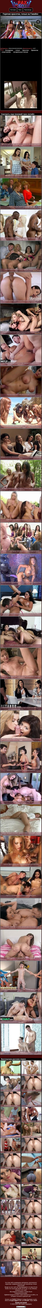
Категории (13, 9)
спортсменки (6, 52)
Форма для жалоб (21, 1302)
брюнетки (34, 50)
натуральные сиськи (20, 52)
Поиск (20, 9)
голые (17, 50)
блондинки (9, 50)
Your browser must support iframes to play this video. (21, 31)
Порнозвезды (28, 9)
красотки (25, 50)
